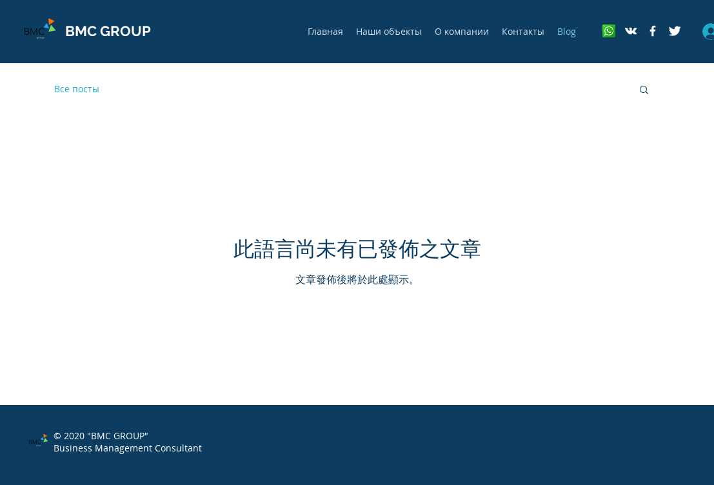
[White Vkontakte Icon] (631, 31)
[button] (644, 90)
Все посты (76, 89)
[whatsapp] (609, 31)
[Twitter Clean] (675, 31)
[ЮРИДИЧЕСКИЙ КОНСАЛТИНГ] (653, 31)
